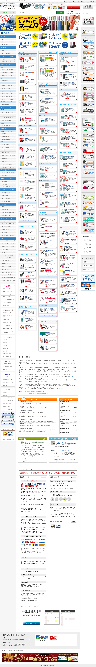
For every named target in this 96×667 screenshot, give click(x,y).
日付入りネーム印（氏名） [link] (8, 112)
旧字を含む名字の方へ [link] (8, 296)
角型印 (26, 380)
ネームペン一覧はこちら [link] (48, 315)
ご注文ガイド (68, 1)
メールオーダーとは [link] (7, 294)
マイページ (76, 1)
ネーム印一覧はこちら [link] (28, 220)
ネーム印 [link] (4, 39)
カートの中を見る (73, 7)
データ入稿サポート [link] (7, 325)
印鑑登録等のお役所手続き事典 (87, 244)
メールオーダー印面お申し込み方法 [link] (8, 331)
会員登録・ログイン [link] (7, 363)
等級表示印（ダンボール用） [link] (8, 167)
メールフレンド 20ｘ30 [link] (7, 88)
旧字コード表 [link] (6, 319)
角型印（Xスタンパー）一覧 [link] (8, 59)
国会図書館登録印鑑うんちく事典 (87, 240)
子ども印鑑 (85, 13)
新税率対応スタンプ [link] (6, 144)
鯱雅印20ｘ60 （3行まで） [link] (8, 96)
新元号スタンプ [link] (5, 147)
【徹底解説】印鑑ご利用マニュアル (87, 248)
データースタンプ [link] (6, 125)
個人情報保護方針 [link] (7, 356)
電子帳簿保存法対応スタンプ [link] (8, 277)
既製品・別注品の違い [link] (8, 291)
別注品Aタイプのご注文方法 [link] (8, 316)
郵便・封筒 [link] (4, 158)
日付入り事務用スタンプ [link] (7, 117)
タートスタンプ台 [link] (6, 221)
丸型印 (30, 380)
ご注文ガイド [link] (6, 339)
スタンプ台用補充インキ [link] (7, 187)
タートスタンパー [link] (6, 232)
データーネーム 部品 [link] (6, 120)
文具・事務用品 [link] (5, 269)
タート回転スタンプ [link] (6, 229)
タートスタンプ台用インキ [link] (8, 223)
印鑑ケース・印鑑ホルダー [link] (8, 212)
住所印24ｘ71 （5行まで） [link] (8, 75)
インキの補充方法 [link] (7, 302)
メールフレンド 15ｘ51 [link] (7, 85)
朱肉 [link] (3, 206)
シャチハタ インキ (76, 13)
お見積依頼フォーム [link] (7, 379)
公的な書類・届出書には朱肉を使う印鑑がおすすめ (32, 391)
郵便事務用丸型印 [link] (6, 139)
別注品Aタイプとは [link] (7, 312)
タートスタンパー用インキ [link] (8, 235)
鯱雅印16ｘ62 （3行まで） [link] (8, 93)
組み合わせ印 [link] (5, 80)
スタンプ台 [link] (4, 184)
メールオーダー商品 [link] (6, 258)
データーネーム (55, 380)
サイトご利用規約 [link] (7, 353)
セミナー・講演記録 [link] (7, 409)
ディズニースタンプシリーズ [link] (8, 255)
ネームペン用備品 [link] (6, 53)
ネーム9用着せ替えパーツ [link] (8, 42)
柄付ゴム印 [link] (4, 175)
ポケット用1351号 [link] (6, 104)
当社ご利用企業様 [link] (7, 403)
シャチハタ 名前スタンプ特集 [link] (8, 280)
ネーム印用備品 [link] (5, 44)
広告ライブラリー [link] (7, 406)
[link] (27, 60)
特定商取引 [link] (5, 348)
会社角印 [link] (4, 133)
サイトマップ (85, 1)
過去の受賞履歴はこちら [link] (8, 439)
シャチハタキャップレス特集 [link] (8, 241)
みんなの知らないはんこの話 (87, 252)
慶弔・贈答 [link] (4, 161)
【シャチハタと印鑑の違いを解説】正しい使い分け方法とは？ (35, 393)
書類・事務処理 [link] (5, 152)
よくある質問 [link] (6, 376)
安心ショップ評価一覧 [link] (8, 400)
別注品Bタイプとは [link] (7, 322)
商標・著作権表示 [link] (7, 351)
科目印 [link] (3, 150)
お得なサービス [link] (6, 369)
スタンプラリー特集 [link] (6, 266)
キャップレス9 (57, 376)
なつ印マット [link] (5, 209)
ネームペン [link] (4, 50)
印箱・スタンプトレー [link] (7, 215)
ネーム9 (49, 376)
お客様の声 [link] (5, 385)
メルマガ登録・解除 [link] (7, 366)
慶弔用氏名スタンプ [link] (6, 136)
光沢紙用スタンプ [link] (6, 263)
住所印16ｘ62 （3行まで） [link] (8, 69)
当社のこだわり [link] (6, 392)
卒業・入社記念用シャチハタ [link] (8, 272)
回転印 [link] (8, 172)
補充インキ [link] (4, 181)
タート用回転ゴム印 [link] (6, 226)
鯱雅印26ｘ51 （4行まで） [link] (8, 99)
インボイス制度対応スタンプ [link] (8, 275)
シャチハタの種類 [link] (7, 288)
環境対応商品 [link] (6, 305)
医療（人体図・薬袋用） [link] (7, 164)
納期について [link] (6, 345)
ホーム (92, 1)
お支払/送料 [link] (5, 342)
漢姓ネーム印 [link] (5, 252)
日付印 (39, 380)
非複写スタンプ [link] (5, 260)
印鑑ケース (68, 13)
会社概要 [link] (5, 395)
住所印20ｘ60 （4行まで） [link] (8, 72)
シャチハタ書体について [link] (8, 299)
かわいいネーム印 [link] (6, 249)
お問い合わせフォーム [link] (8, 382)
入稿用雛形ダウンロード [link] (8, 328)
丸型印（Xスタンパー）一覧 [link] (8, 61)
